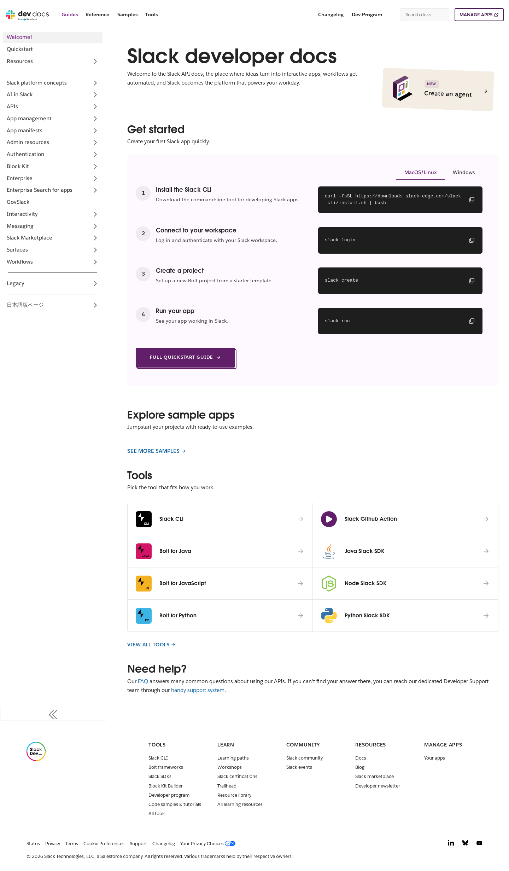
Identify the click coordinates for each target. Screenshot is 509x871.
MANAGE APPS (476, 15)
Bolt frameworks (165, 767)
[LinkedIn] (451, 845)
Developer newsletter (377, 786)
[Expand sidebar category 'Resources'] (95, 61)
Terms (71, 844)
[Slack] (36, 759)
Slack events (299, 767)
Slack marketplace (374, 776)
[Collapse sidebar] (53, 714)
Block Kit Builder (165, 786)
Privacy (52, 844)
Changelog (331, 14)
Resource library (234, 795)
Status (33, 844)
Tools (151, 14)
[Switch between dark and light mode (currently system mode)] (391, 15)
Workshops (229, 767)
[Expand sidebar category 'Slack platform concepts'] (95, 82)
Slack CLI (158, 758)
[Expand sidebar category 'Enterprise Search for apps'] (95, 190)
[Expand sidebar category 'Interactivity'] (95, 214)
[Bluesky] (465, 845)
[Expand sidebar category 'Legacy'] (95, 283)
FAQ (143, 681)
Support (138, 844)
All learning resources (240, 804)
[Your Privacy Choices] (209, 844)
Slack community (304, 758)
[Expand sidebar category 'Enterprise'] (95, 178)
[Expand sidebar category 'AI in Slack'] (95, 95)
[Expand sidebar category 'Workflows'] (95, 261)
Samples (127, 14)
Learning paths (233, 758)
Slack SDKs (159, 776)
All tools (156, 814)
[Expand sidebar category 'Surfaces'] (95, 250)
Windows (464, 172)
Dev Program (367, 14)
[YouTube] (479, 845)
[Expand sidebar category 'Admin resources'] (95, 142)
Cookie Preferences (103, 844)
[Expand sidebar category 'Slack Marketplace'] (95, 238)
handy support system (197, 690)
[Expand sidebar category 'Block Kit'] (95, 166)
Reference (97, 14)
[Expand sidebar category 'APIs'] (95, 107)
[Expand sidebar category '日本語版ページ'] (95, 305)
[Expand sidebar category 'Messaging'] (95, 226)
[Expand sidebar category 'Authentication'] (95, 154)
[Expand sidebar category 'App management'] (95, 118)
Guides (70, 14)
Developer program (168, 795)
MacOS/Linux (420, 172)
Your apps (434, 758)
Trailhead (226, 786)
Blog (359, 767)
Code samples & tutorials (174, 804)
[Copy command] (471, 199)
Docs (360, 758)
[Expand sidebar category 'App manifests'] (95, 130)
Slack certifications (237, 776)
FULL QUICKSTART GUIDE (185, 357)
